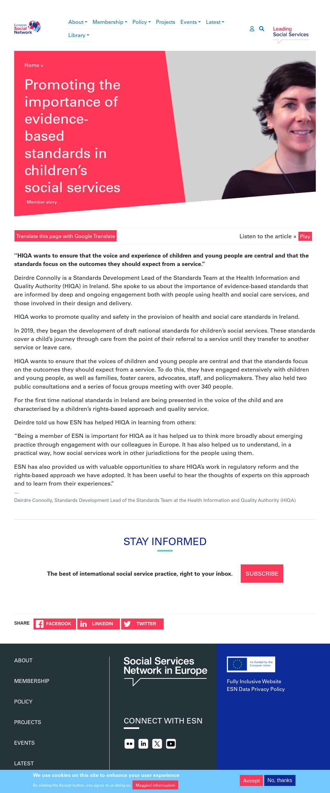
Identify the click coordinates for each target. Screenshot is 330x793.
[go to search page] (261, 29)
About (75, 21)
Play (305, 236)
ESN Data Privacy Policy (256, 688)
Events (188, 21)
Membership (107, 21)
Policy (139, 21)
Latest (213, 21)
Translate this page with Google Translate (65, 235)
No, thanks (279, 782)
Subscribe (262, 573)
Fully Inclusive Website (254, 681)
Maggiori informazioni (155, 786)
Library (76, 35)
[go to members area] (252, 29)
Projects (165, 21)
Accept (251, 782)
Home (31, 64)
